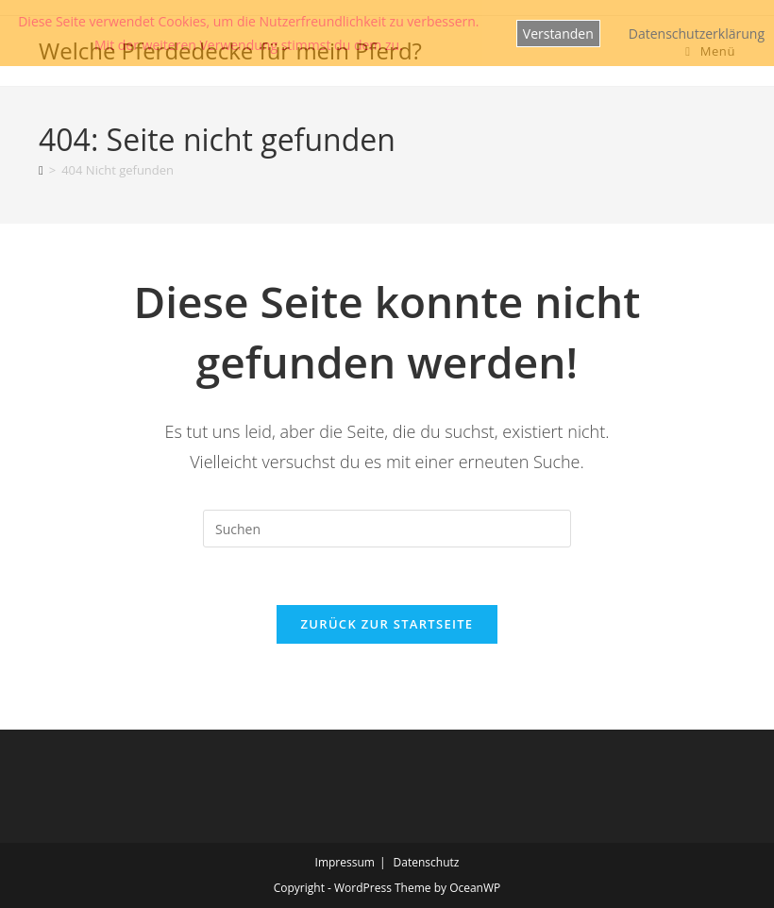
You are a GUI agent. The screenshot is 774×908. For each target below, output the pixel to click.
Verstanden (558, 33)
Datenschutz (427, 862)
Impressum (345, 862)
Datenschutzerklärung (697, 33)
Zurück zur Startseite (387, 623)
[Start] (41, 169)
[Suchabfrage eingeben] (387, 528)
